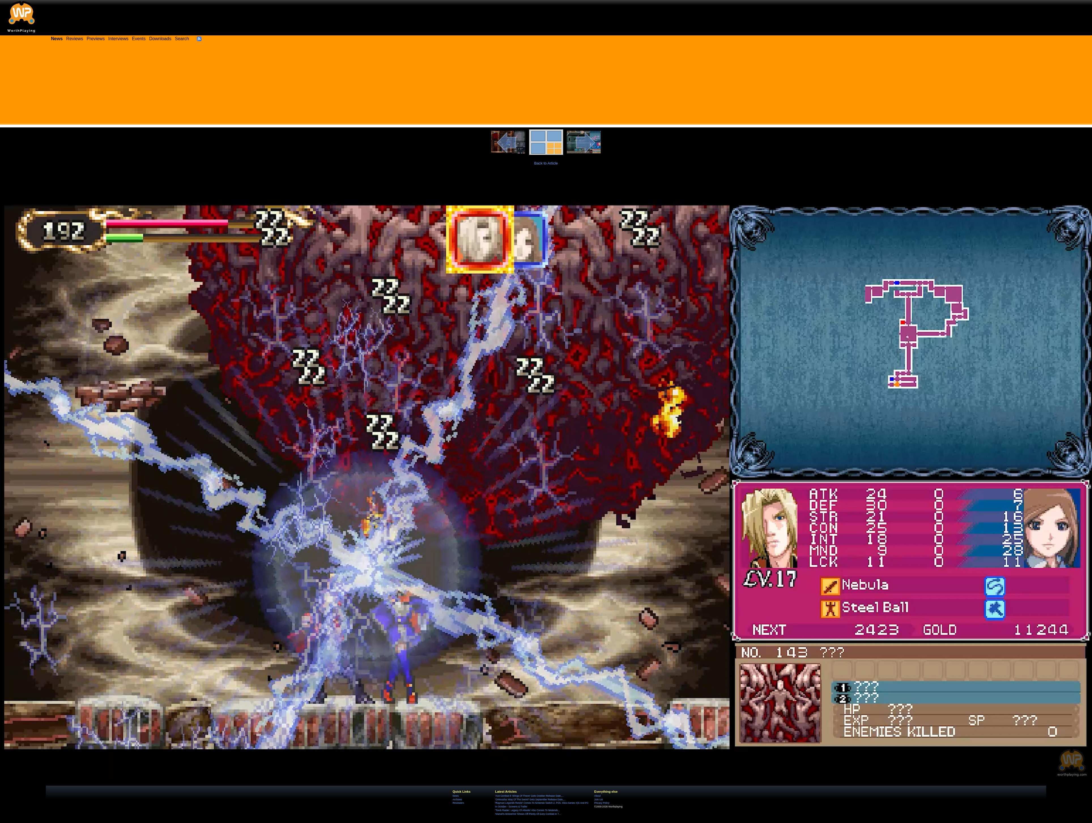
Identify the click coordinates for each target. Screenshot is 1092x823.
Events (139, 38)
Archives (457, 799)
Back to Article (546, 163)
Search (182, 38)
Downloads (160, 38)
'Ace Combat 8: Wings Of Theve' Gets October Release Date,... (529, 795)
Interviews (118, 38)
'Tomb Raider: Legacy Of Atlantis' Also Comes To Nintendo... (527, 810)
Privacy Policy (601, 802)
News (456, 795)
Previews (96, 38)
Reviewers (458, 802)
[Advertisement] (546, 85)
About (597, 795)
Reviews (74, 38)
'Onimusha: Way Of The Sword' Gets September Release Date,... (530, 799)
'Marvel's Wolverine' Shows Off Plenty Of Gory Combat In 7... (528, 814)
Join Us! (598, 799)
